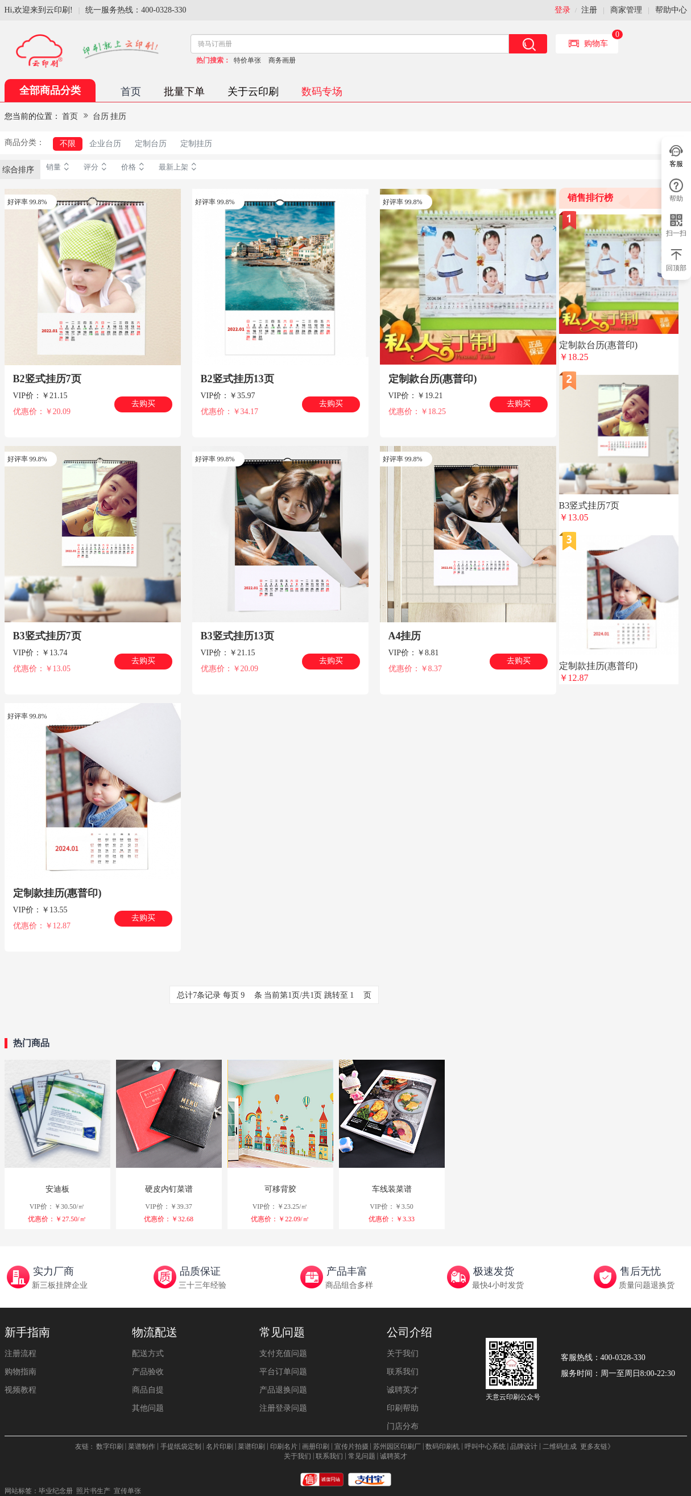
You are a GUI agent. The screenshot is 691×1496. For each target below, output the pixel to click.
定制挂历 (196, 143)
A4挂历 (404, 636)
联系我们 (403, 1371)
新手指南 (27, 1332)
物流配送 (154, 1332)
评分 (97, 167)
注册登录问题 (283, 1408)
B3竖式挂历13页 (237, 636)
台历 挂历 (110, 116)
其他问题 (148, 1408)
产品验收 (148, 1371)
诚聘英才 (403, 1390)
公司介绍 (409, 1332)
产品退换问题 (283, 1390)
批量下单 (184, 91)
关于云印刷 (253, 91)
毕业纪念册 (56, 1491)
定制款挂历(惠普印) (57, 893)
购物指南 (20, 1371)
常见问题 (282, 1332)
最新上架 (179, 167)
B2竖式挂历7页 (47, 379)
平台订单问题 (283, 1371)
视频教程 (20, 1390)
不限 (68, 143)
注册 (589, 10)
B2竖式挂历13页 (237, 379)
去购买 (143, 403)
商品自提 (148, 1390)
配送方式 (148, 1353)
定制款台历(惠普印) (432, 379)
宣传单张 (127, 1491)
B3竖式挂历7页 (47, 636)
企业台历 (105, 143)
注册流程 (20, 1353)
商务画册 (282, 60)
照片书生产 (93, 1491)
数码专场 (321, 91)
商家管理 (626, 10)
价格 (134, 167)
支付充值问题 (283, 1353)
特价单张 (247, 60)
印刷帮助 (403, 1408)
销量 (59, 167)
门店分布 (403, 1426)
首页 (131, 91)
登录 (562, 10)
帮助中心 (671, 10)
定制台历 (151, 143)
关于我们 (403, 1353)
